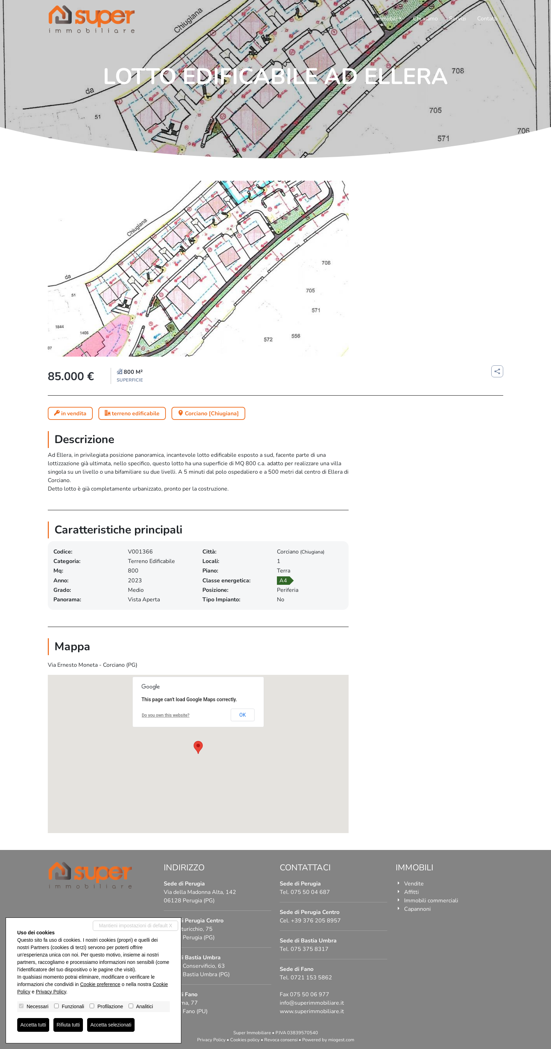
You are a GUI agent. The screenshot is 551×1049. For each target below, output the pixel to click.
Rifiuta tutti (68, 1025)
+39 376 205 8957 (316, 921)
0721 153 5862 (311, 977)
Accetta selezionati (110, 1025)
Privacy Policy (211, 1040)
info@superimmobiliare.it (312, 1003)
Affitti (411, 892)
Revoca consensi (281, 1040)
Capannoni (417, 909)
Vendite (414, 884)
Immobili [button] (386, 19)
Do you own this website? (166, 715)
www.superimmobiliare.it (312, 1011)
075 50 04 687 (310, 892)
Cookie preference (100, 984)
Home (356, 19)
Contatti (487, 19)
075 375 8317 (310, 949)
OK (242, 715)
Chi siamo (425, 19)
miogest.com (341, 1040)
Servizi (457, 19)
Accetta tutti (33, 1025)
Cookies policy (245, 1040)
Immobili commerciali (431, 900)
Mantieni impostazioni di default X (135, 925)
